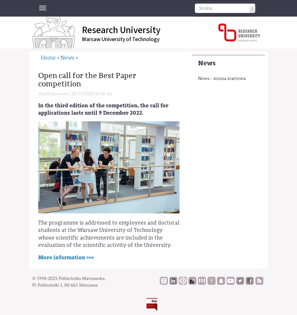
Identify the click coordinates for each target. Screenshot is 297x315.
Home (48, 57)
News (207, 63)
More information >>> (66, 257)
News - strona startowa (222, 79)
